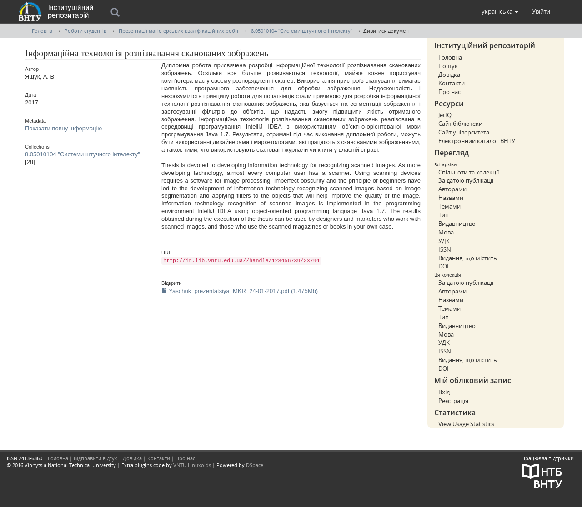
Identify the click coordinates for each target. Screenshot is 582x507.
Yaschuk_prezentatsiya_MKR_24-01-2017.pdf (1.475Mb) (239, 291)
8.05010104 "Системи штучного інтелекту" (301, 30)
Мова (446, 232)
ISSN (444, 249)
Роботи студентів (85, 30)
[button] (500, 11)
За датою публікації (465, 180)
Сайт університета (463, 132)
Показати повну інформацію (63, 128)
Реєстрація (453, 401)
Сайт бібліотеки (460, 123)
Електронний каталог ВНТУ (476, 141)
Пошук (448, 66)
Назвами (450, 198)
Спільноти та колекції (468, 172)
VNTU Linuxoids (192, 465)
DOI (443, 266)
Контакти (451, 83)
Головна (42, 30)
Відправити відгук (95, 458)
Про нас (449, 92)
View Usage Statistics (466, 424)
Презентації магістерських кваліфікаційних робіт (179, 30)
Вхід (444, 392)
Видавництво (457, 223)
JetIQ (445, 115)
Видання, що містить (467, 258)
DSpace (254, 465)
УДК (444, 241)
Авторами (452, 189)
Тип (443, 215)
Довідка (449, 74)
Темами (449, 206)
